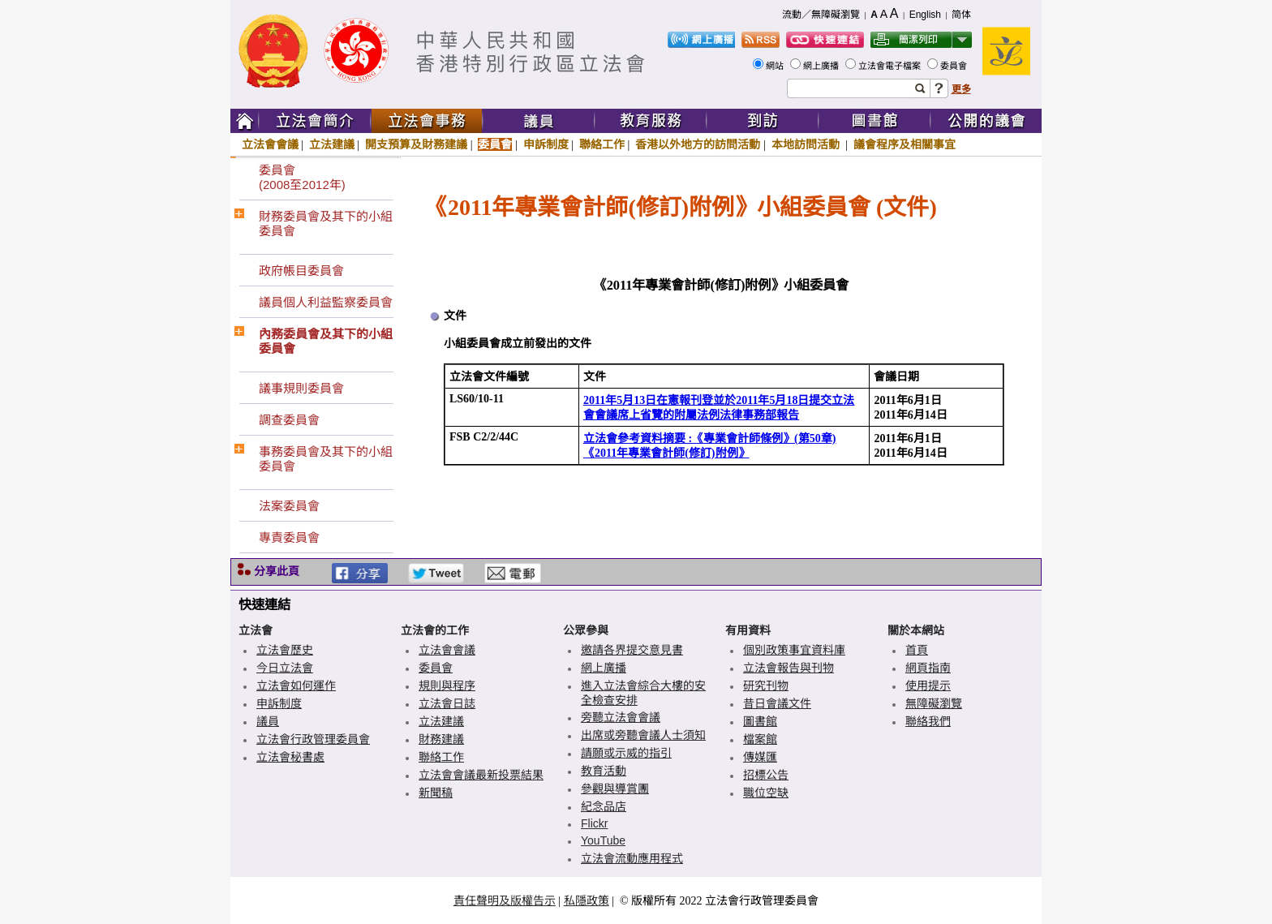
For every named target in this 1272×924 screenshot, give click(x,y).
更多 (961, 89)
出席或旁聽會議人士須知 (643, 734)
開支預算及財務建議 (416, 144)
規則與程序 (447, 685)
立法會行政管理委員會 (313, 739)
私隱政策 (586, 900)
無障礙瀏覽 (933, 703)
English (925, 14)
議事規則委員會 (301, 388)
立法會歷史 (284, 649)
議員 (267, 721)
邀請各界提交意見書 (632, 649)
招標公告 (766, 774)
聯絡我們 (928, 721)
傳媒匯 (760, 756)
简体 (961, 14)
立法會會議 (270, 144)
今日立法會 (284, 667)
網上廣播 (822, 66)
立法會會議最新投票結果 (481, 774)
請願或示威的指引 (626, 752)
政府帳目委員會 (301, 270)
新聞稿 (436, 792)
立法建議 (332, 144)
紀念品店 (603, 806)
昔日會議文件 (777, 703)
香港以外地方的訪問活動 (697, 144)
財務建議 (441, 739)
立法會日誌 (447, 703)
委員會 (954, 66)
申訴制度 (546, 144)
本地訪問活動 (807, 144)
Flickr (594, 823)
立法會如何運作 (296, 685)
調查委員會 (289, 420)
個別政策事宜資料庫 (794, 649)
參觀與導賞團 (615, 788)
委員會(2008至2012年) (302, 177)
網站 (776, 66)
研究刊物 (766, 685)
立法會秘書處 (290, 756)
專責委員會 (289, 537)
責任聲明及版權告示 (504, 900)
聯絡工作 (602, 144)
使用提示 (928, 685)
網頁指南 (928, 667)
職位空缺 (766, 792)
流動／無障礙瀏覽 (821, 14)
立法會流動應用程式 (632, 858)
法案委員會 (289, 506)
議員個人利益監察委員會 (326, 302)
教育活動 (603, 770)
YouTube (603, 840)
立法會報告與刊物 (788, 667)
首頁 (916, 649)
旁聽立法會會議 (620, 717)
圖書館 (760, 721)
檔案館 (760, 739)
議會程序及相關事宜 (904, 144)
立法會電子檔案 (890, 66)
